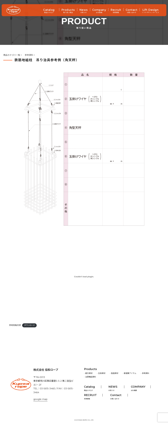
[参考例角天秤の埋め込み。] (84, 276)
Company (99, 10)
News (83, 10)
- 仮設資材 (114, 373)
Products (68, 10)
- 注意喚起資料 (90, 377)
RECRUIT (90, 395)
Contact (131, 10)
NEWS (112, 387)
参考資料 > (30, 55)
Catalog (49, 10)
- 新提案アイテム (129, 373)
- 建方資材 (88, 373)
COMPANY (138, 387)
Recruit (116, 10)
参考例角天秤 (15, 325)
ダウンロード (30, 325)
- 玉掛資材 (101, 373)
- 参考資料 (145, 373)
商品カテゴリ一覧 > (12, 55)
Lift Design (150, 10)
